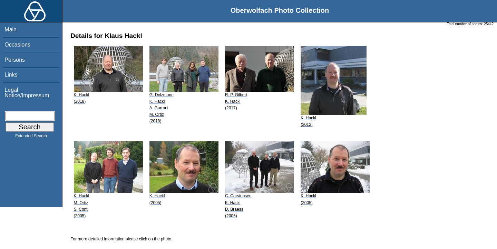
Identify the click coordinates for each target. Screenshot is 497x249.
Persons (14, 60)
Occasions (17, 45)
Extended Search (31, 137)
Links (10, 75)
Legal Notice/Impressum (26, 92)
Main (10, 29)
